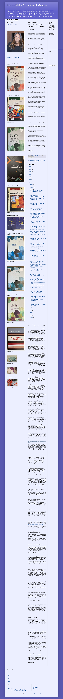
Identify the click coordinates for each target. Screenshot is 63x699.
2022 (30, 166)
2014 (30, 177)
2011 (30, 182)
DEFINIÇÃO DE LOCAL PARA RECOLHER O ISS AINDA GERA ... (37, 242)
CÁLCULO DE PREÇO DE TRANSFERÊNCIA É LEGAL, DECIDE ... (37, 196)
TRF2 (9, 677)
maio (31, 312)
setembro (31, 187)
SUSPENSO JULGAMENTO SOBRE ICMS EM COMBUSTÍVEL (37, 256)
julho (31, 309)
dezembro (31, 184)
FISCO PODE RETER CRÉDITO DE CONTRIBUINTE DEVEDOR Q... (36, 209)
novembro (31, 185)
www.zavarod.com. (33, 465)
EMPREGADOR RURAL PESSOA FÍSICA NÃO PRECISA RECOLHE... (37, 262)
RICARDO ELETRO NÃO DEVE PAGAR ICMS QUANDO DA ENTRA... (37, 244)
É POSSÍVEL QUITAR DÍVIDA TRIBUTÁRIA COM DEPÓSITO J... (38, 227)
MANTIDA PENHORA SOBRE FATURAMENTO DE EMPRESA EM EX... (37, 285)
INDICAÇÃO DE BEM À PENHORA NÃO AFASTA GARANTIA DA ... (37, 204)
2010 (30, 321)
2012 (30, 181)
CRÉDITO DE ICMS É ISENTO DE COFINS (37, 234)
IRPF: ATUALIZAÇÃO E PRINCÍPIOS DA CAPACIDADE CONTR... (37, 230)
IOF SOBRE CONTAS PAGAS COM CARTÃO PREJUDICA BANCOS (38, 239)
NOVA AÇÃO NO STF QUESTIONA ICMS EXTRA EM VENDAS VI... (37, 194)
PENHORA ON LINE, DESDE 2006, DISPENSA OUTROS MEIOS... (36, 292)
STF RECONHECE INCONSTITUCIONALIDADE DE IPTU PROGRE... (37, 259)
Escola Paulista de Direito (37, 688)
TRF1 (9, 675)
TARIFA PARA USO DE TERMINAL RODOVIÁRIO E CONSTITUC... (36, 212)
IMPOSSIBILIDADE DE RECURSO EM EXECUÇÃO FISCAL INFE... (36, 289)
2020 (30, 167)
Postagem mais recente (31, 160)
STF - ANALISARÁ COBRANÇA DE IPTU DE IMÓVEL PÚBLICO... (37, 280)
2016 (30, 174)
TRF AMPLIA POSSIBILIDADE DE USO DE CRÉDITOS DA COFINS (37, 295)
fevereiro (31, 317)
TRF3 (9, 678)
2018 (30, 171)
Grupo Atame (35, 690)
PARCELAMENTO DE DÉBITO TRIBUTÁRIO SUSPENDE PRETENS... (37, 275)
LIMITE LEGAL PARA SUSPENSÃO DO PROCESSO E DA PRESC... (37, 270)
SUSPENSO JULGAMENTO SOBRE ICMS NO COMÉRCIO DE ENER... (37, 253)
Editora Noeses (10, 688)
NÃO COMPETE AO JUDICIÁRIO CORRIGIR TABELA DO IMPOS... (38, 265)
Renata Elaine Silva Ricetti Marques (27, 5)
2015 (30, 176)
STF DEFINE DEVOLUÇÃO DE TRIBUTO (37, 248)
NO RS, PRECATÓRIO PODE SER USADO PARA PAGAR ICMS (37, 222)
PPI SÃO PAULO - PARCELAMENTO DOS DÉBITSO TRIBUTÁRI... (37, 247)
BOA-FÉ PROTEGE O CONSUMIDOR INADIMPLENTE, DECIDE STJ (36, 217)
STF (8, 671)
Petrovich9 (33, 693)
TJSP (9, 674)
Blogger (41, 693)
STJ (8, 672)
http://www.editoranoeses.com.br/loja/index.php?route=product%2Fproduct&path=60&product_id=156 (17, 686)
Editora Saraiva (35, 687)
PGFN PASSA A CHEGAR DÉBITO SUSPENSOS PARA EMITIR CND (36, 219)
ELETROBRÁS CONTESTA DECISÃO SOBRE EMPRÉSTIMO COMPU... (36, 272)
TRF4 (9, 679)
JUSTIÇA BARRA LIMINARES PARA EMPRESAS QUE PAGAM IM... (36, 191)
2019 (30, 169)
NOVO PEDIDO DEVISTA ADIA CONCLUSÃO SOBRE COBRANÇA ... (37, 236)
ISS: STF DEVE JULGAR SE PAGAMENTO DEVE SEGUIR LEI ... (37, 297)
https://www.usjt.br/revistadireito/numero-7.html (35, 524)
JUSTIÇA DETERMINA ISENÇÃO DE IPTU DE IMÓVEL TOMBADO (37, 214)
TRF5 (9, 681)
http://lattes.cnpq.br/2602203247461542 (13, 57)
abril (31, 314)
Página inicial (36, 161)
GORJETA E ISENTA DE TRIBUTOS (36, 287)
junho (31, 310)
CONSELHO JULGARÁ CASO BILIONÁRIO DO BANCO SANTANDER (37, 201)
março (31, 315)
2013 (30, 179)
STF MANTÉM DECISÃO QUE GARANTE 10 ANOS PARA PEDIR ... (38, 251)
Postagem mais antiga (41, 160)
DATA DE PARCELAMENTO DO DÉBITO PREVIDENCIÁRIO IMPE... (37, 206)
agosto (31, 189)
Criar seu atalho (9, 26)
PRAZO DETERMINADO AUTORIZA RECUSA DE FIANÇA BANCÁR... (36, 278)
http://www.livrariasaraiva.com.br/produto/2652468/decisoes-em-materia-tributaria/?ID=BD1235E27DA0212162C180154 (18, 690)
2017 (30, 172)
